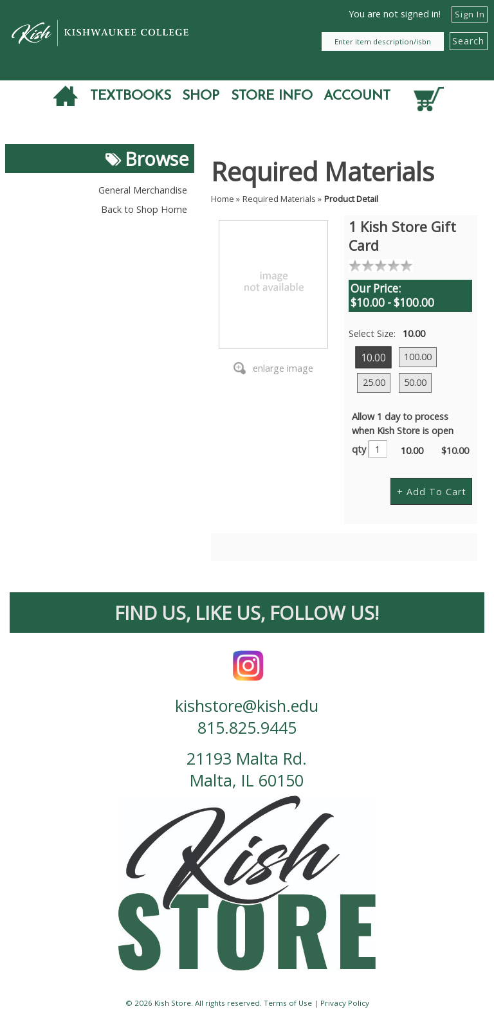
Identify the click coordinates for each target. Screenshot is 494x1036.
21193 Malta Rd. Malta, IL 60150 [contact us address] (247, 769)
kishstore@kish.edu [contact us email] (246, 705)
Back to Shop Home (144, 209)
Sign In (470, 14)
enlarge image (283, 368)
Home (222, 198)
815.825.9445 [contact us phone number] (247, 727)
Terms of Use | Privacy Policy (316, 1003)
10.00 (374, 356)
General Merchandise (142, 190)
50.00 (415, 382)
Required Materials (279, 198)
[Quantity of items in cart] (430, 97)
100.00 (418, 356)
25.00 (374, 382)
